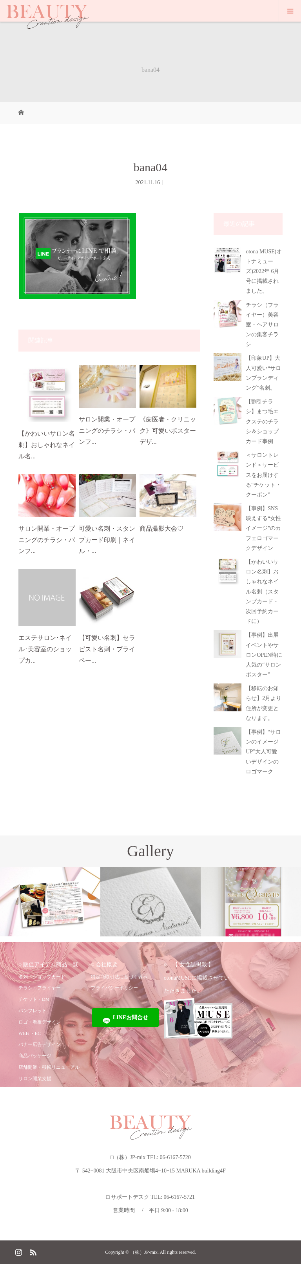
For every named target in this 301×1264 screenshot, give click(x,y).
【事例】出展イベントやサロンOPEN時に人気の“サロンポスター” (264, 655)
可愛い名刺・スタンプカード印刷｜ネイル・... (107, 540)
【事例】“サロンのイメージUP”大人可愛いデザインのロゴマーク (263, 752)
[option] (50, 901)
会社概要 (107, 964)
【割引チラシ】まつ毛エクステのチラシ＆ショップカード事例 (262, 421)
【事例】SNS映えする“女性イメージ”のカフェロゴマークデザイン (263, 528)
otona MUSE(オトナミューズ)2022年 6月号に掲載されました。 (264, 271)
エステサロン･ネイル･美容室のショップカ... (45, 649)
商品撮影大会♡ (161, 528)
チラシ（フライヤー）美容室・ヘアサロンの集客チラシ (262, 325)
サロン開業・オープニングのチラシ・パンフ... (107, 430)
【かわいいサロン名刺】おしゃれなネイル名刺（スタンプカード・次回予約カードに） (262, 591)
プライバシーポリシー (114, 988)
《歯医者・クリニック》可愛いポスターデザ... (168, 430)
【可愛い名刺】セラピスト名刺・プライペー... (107, 649)
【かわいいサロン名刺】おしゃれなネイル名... (46, 445)
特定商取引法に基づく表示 (119, 977)
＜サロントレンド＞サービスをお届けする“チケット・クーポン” (263, 475)
